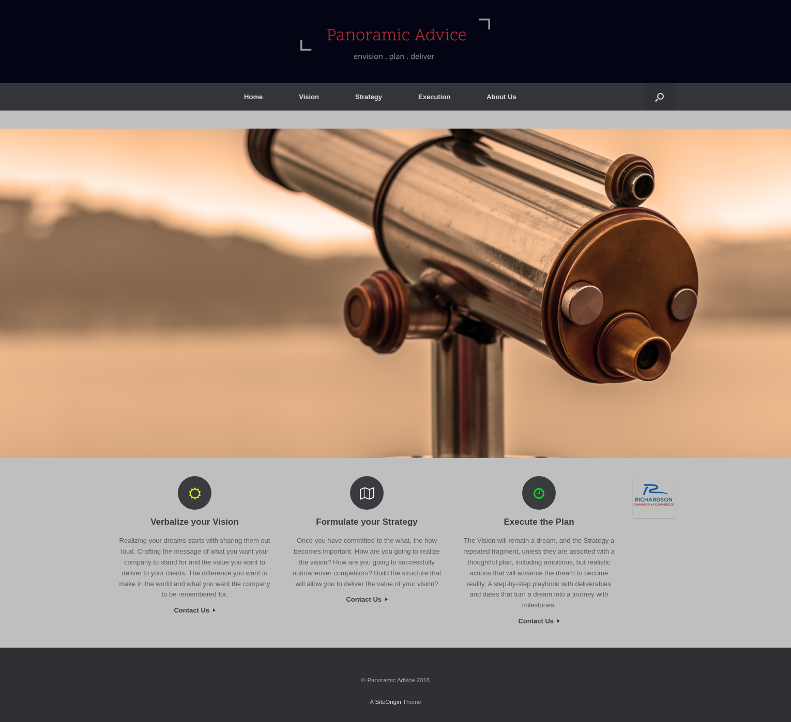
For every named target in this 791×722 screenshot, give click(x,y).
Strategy (368, 97)
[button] (659, 97)
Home (253, 97)
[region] (395, 293)
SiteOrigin (388, 702)
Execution (434, 97)
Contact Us (194, 610)
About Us (501, 97)
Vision (309, 97)
